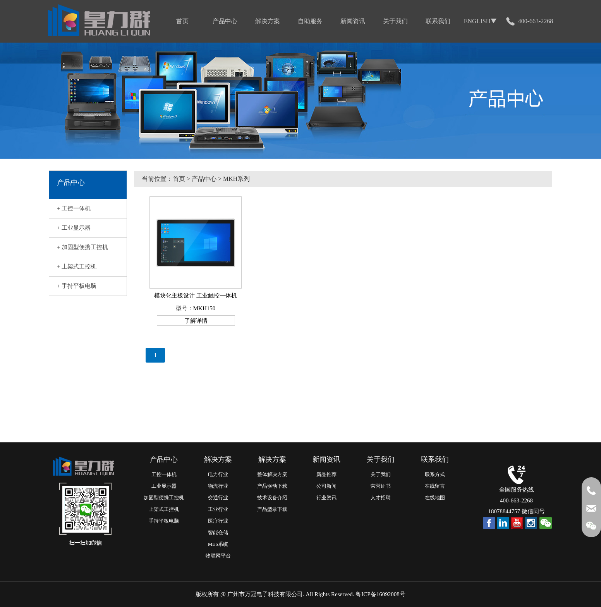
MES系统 (218, 544)
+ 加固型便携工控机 (82, 247)
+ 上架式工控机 (76, 266)
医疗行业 (218, 521)
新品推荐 (326, 474)
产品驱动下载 (272, 486)
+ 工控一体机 (74, 208)
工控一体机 (164, 474)
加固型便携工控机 (164, 497)
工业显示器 (164, 486)
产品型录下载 (272, 509)
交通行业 (218, 497)
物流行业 (218, 486)
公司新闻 (326, 486)
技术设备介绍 (272, 497)
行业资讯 (326, 497)
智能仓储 (218, 532)
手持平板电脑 (164, 521)
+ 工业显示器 (74, 228)
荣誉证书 (381, 486)
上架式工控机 (164, 509)
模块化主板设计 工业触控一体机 (195, 295)
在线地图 (435, 497)
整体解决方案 (272, 474)
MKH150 (204, 308)
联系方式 (435, 474)
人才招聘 (381, 497)
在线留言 (435, 486)
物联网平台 (218, 556)
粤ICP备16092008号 (380, 594)
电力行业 (218, 474)
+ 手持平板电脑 (76, 286)
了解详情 (196, 321)
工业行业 (218, 509)
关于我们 (381, 474)
